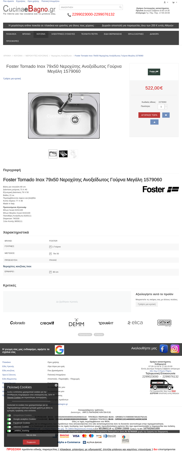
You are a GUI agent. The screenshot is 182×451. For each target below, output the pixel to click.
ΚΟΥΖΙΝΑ (41, 34)
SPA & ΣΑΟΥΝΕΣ (136, 34)
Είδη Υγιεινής (8, 366)
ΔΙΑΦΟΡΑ (154, 34)
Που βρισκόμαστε (55, 370)
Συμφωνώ (27, 441)
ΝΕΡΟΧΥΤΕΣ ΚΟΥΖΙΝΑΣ (36, 56)
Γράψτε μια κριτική (12, 78)
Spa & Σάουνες (9, 375)
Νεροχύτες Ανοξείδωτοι (61, 56)
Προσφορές (12, 41)
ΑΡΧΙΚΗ (7, 56)
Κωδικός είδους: (149, 102)
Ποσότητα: (145, 106)
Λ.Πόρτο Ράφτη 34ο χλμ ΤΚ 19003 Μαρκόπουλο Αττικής (68, 429)
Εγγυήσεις (20, 1)
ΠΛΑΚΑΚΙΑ (11, 34)
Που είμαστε (8, 1)
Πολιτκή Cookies (35, 391)
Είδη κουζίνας (8, 370)
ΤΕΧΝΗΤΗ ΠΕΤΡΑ (89, 34)
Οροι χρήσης (33, 1)
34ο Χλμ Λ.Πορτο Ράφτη (160, 371)
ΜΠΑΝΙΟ (26, 34)
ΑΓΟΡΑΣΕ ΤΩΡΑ (149, 115)
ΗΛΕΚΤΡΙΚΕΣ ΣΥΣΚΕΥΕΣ (63, 34)
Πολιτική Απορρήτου (50, 1)
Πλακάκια (6, 362)
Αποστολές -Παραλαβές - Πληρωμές (64, 379)
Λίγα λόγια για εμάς (56, 366)
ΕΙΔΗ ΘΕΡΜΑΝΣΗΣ (113, 34)
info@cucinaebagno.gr (58, 404)
